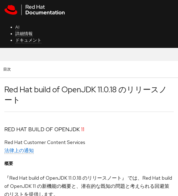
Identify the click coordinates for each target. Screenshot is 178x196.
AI (17, 27)
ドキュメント (28, 40)
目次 (8, 69)
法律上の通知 (19, 150)
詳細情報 (24, 33)
